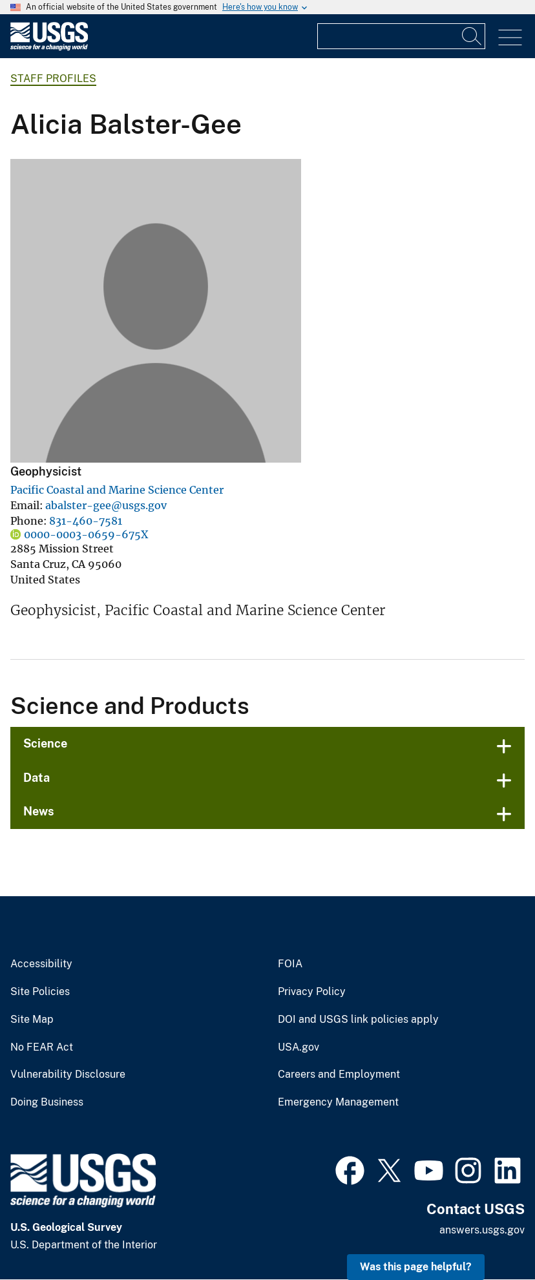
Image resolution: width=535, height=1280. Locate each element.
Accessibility (41, 964)
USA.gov (298, 1047)
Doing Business (46, 1102)
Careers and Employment (339, 1074)
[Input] (401, 36)
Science (45, 743)
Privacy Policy (312, 992)
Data (36, 777)
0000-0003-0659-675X (86, 534)
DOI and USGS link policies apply (358, 1019)
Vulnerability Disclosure (67, 1074)
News (38, 811)
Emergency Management (338, 1102)
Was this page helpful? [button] (416, 1267)
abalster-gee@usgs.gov (106, 505)
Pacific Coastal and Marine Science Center (117, 489)
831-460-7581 (85, 520)
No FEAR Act (41, 1047)
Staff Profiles (53, 78)
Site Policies (40, 992)
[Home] (49, 47)
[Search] (472, 36)
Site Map (32, 1019)
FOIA (290, 964)
